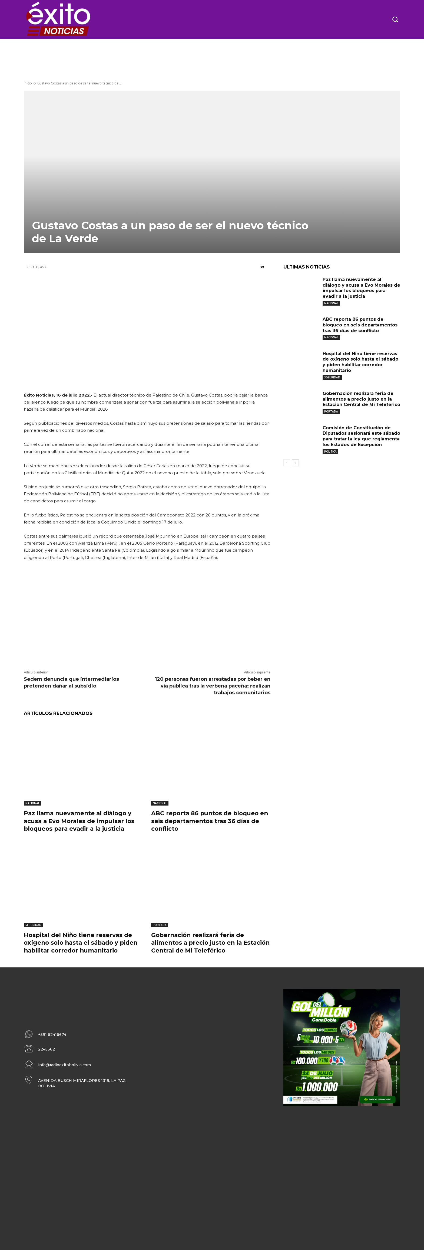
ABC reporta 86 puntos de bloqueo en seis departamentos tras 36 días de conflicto (207, 821)
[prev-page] (286, 462)
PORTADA (160, 925)
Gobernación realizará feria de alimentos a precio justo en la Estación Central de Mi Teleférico (203, 942)
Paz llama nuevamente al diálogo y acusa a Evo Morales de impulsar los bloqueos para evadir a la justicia (81, 821)
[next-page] (295, 462)
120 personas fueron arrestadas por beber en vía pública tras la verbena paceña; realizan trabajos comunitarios (212, 686)
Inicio (28, 83)
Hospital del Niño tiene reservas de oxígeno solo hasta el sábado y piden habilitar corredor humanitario (83, 942)
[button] (395, 19)
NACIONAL (32, 803)
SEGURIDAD (33, 925)
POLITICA (330, 451)
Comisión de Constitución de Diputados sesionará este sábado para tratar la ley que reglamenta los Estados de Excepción (361, 436)
